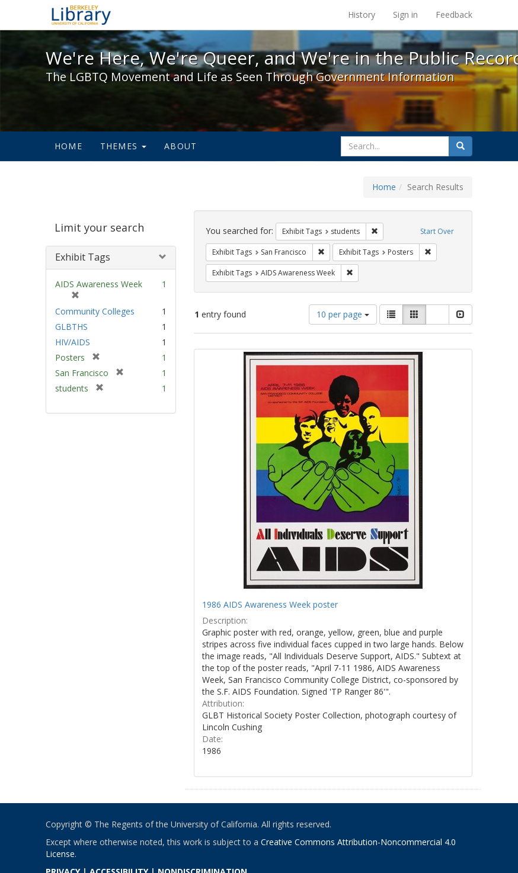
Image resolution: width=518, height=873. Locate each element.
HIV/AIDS (72, 342)
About (180, 146)
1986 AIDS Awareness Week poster (270, 604)
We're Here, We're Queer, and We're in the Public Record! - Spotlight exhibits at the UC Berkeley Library (81, 15)
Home (68, 146)
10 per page (342, 314)
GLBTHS (71, 326)
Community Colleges (95, 311)
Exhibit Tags (82, 257)
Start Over (437, 231)
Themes (123, 146)
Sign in (405, 14)
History (361, 14)
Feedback (454, 14)
